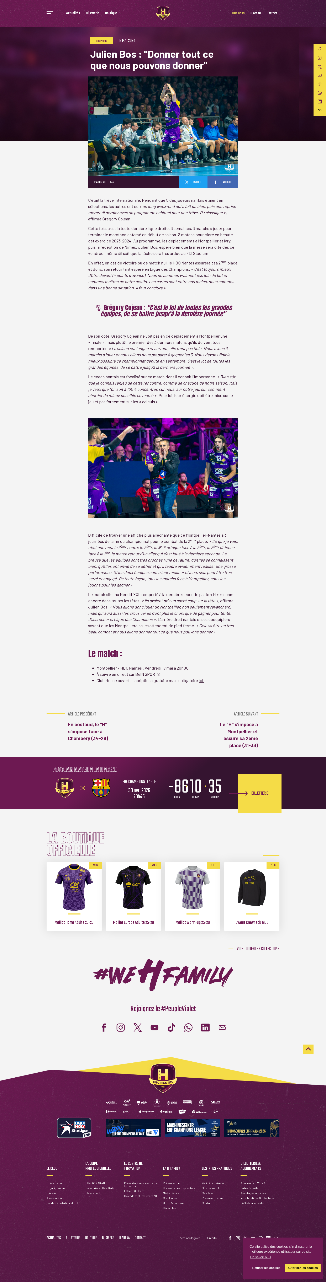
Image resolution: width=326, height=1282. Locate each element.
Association (54, 1198)
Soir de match (211, 1188)
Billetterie (92, 13)
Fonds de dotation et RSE (63, 1203)
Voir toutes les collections (258, 948)
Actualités (73, 13)
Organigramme (56, 1188)
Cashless (207, 1193)
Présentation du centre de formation (140, 1184)
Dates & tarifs (249, 1188)
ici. (201, 680)
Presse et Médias (212, 1198)
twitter (193, 182)
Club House (170, 1198)
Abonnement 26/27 (253, 1183)
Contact (272, 13)
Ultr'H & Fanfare (173, 1203)
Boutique (111, 13)
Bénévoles (169, 1208)
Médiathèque (171, 1193)
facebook (223, 182)
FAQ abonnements (252, 1203)
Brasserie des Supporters (179, 1188)
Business (238, 13)
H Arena (256, 13)
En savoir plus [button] (260, 1257)
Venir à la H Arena (213, 1183)
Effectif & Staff (95, 1183)
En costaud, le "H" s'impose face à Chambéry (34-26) (90, 726)
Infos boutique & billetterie (257, 1198)
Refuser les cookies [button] (266, 1268)
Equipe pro (101, 41)
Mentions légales (189, 1238)
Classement (92, 1193)
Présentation (55, 1183)
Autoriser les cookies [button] (303, 1268)
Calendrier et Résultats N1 (140, 1196)
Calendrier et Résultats (100, 1188)
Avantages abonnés (253, 1193)
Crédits (212, 1238)
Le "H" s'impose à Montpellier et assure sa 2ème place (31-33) (236, 730)
